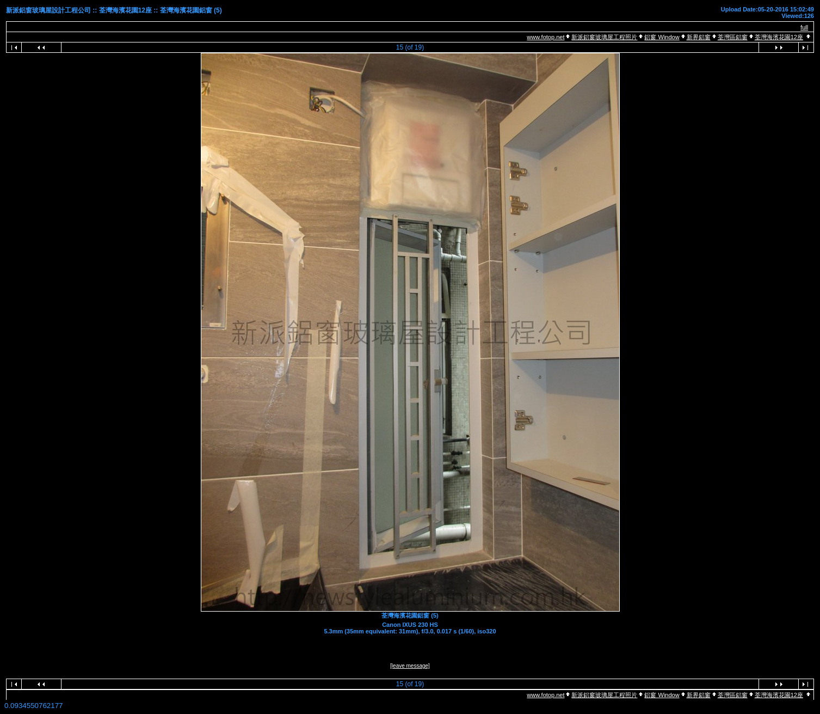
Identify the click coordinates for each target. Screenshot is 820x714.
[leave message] (410, 666)
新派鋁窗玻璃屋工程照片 (604, 37)
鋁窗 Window (661, 37)
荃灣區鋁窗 (733, 37)
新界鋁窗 (699, 37)
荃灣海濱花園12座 (779, 37)
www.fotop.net (545, 37)
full (804, 27)
